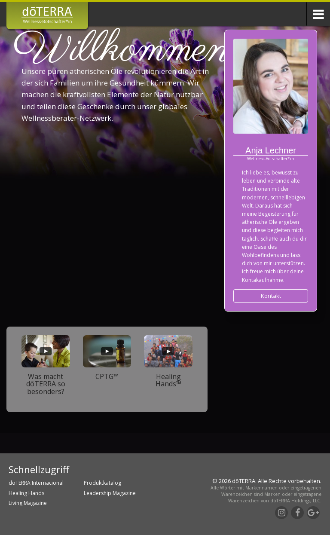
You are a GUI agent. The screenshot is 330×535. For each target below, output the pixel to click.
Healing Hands (26, 493)
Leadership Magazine (110, 493)
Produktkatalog (102, 482)
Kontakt (271, 296)
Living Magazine (28, 503)
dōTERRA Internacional (36, 482)
